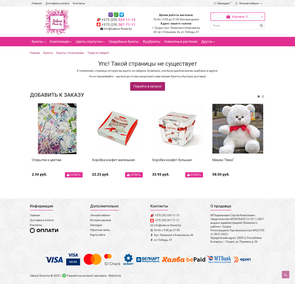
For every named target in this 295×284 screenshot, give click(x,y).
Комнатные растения (180, 41)
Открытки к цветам (46, 160)
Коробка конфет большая (172, 160)
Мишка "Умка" (223, 160)
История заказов (100, 220)
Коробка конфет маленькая (113, 160)
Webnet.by (115, 275)
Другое (208, 40)
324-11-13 (118, 20)
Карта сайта (97, 234)
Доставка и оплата (57, 3)
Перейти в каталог (147, 86)
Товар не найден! (98, 52)
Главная (37, 3)
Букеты (39, 40)
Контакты (79, 3)
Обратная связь (100, 229)
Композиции (61, 40)
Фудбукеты (151, 41)
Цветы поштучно (90, 40)
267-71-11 (118, 24)
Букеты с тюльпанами (70, 52)
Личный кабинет (100, 215)
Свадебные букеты (124, 41)
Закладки (96, 225)
